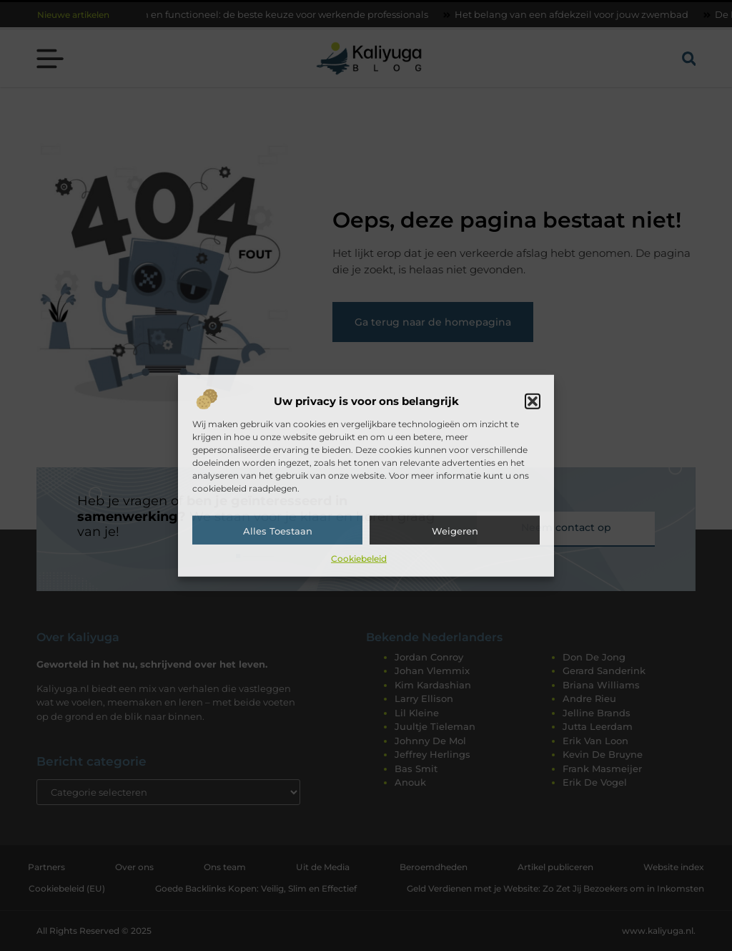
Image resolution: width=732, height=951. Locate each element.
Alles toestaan (277, 531)
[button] (532, 401)
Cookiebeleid (359, 558)
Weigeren (455, 531)
